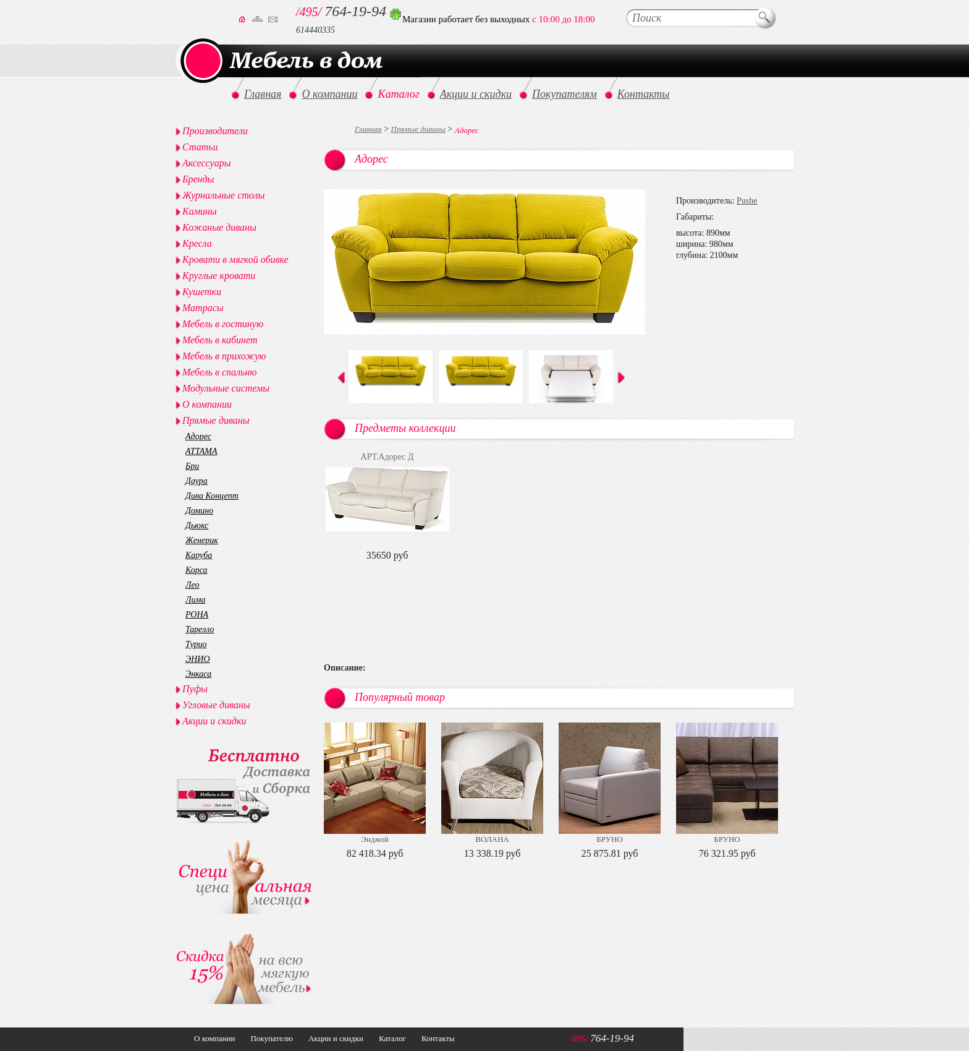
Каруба (198, 555)
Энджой (374, 839)
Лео (192, 585)
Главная (368, 129)
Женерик (201, 540)
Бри (192, 466)
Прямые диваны (418, 129)
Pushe (747, 200)
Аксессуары (206, 163)
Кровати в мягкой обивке (235, 259)
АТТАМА (201, 451)
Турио (195, 644)
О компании (207, 404)
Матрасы (203, 307)
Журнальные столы (223, 195)
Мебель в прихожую (224, 356)
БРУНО (609, 839)
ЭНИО (197, 659)
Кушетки (201, 291)
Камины (199, 211)
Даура (196, 481)
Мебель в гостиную (222, 324)
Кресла (197, 243)
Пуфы (195, 689)
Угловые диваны (216, 705)
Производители (215, 131)
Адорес (198, 436)
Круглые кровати (218, 275)
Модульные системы (225, 388)
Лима (195, 599)
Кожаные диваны (219, 227)
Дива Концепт (212, 495)
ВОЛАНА (492, 839)
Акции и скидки (214, 721)
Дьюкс (196, 525)
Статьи (200, 147)
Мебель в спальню (219, 372)
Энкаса (198, 674)
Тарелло (199, 629)
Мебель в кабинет (219, 340)
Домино (199, 510)
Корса (196, 570)
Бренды (198, 179)
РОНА (196, 614)
